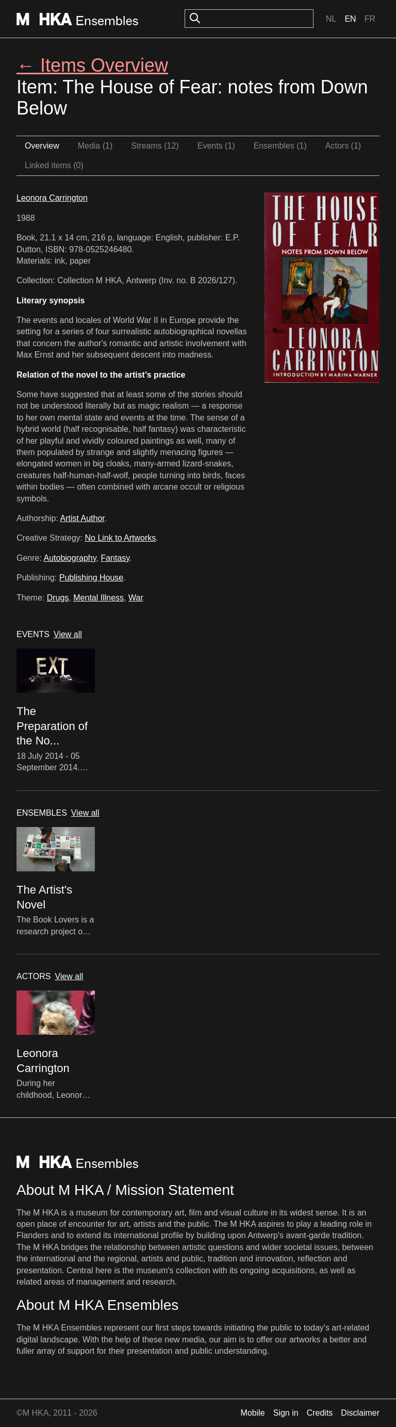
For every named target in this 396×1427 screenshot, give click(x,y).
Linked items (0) (54, 165)
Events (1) (216, 145)
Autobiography (69, 558)
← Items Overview (92, 65)
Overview (42, 145)
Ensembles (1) (280, 145)
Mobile (253, 1412)
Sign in (286, 1412)
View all (68, 634)
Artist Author (82, 518)
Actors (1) (343, 145)
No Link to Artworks (120, 537)
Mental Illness (98, 597)
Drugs (58, 597)
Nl (331, 18)
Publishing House (91, 577)
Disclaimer (360, 1412)
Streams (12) (154, 145)
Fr (370, 18)
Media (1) (95, 145)
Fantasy (115, 558)
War (135, 597)
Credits (320, 1412)
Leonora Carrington (52, 197)
